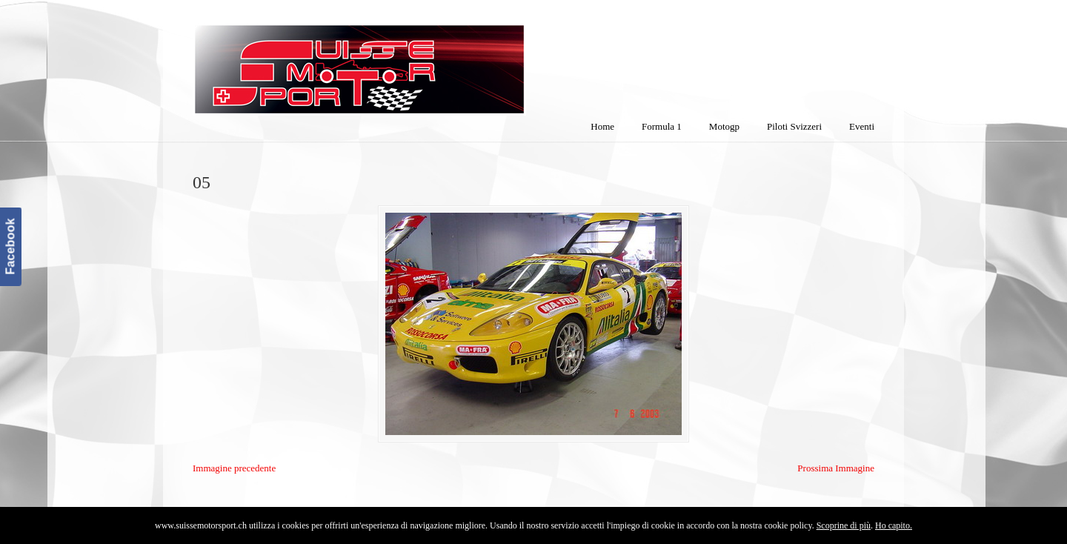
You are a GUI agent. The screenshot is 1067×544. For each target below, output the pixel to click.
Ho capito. (893, 525)
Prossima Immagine (835, 468)
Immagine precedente (234, 468)
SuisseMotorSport (422, 60)
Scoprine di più (844, 525)
